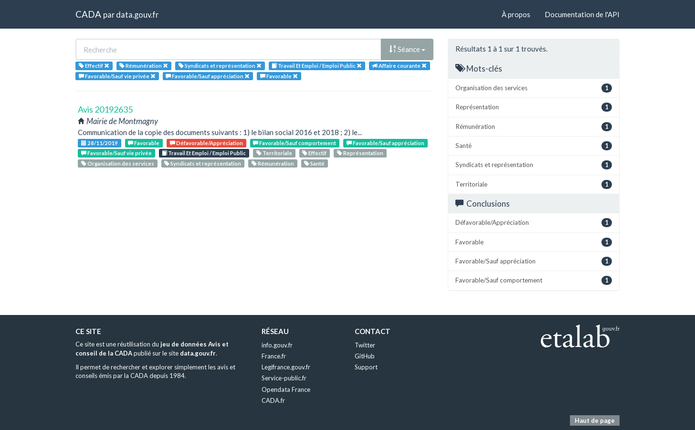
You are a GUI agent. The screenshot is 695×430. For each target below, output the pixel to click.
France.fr (274, 356)
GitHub (365, 356)
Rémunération (273, 163)
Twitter (365, 345)
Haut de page (595, 420)
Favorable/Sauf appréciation (385, 143)
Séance (407, 49)
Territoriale (274, 153)
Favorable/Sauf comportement (294, 143)
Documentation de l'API (582, 14)
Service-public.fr (284, 378)
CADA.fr (273, 400)
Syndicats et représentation (202, 163)
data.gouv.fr (137, 14)
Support (366, 367)
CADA (88, 14)
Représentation (360, 153)
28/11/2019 (99, 143)
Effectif (314, 153)
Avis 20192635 (105, 109)
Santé (314, 163)
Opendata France (286, 389)
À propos (516, 14)
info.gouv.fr (277, 345)
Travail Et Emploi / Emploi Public (204, 153)
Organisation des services (117, 163)
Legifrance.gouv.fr (286, 367)
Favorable (143, 143)
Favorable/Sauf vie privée (116, 153)
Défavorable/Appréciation (206, 143)
